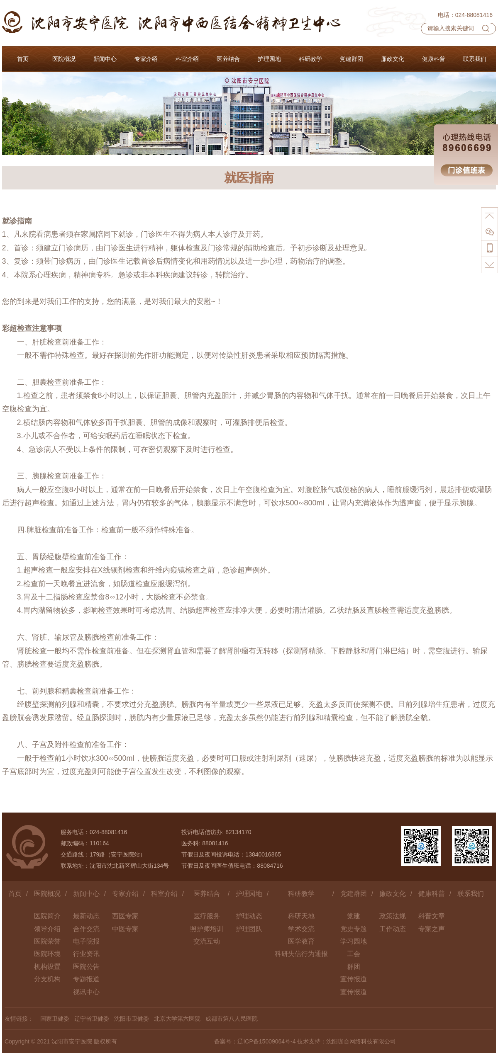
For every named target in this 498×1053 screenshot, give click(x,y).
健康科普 (431, 893)
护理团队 (249, 928)
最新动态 (86, 916)
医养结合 (206, 893)
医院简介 (47, 916)
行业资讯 (86, 953)
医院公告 (86, 966)
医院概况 (47, 893)
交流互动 (206, 941)
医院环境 (47, 953)
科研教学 (301, 893)
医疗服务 (206, 916)
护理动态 (249, 916)
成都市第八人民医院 (231, 1018)
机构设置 (47, 966)
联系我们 (470, 893)
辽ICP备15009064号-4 (266, 1041)
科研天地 (301, 916)
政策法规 (392, 916)
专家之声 (431, 928)
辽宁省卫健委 (91, 1018)
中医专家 (125, 928)
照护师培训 (206, 928)
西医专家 (125, 916)
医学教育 (301, 941)
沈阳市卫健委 (131, 1018)
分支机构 (47, 979)
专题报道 (86, 979)
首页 (15, 893)
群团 (353, 966)
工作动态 (392, 928)
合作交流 (86, 928)
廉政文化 (392, 893)
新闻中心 (86, 893)
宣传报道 (353, 979)
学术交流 (301, 928)
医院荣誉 (47, 941)
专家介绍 (125, 893)
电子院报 (86, 941)
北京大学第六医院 (177, 1018)
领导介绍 (47, 928)
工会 (353, 953)
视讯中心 (86, 991)
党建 (353, 916)
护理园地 (249, 893)
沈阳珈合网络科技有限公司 (361, 1041)
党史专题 (353, 928)
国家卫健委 (54, 1018)
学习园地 (353, 941)
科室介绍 (164, 893)
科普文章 (431, 916)
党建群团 (353, 893)
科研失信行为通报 (301, 953)
